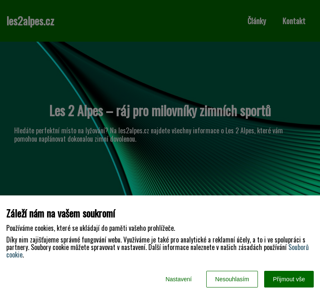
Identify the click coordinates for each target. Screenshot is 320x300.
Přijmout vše (289, 279)
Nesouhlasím (232, 279)
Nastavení (178, 279)
